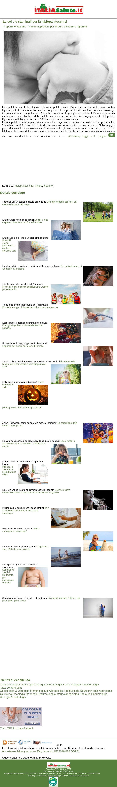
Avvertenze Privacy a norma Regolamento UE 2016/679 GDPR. (40, 751)
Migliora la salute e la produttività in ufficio (9, 471)
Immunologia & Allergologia (46, 690)
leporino (48, 185)
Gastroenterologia (11, 687)
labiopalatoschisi (24, 185)
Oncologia (19, 693)
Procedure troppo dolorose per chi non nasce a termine (30, 307)
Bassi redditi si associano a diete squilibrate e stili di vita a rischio (38, 443)
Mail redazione (107, 773)
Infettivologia (71, 690)
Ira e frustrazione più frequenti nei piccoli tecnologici (25, 510)
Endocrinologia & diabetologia (81, 684)
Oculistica (6, 693)
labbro (38, 185)
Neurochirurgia (89, 690)
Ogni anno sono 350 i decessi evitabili (25, 547)
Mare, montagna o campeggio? (20, 529)
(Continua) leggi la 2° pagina (87, 136)
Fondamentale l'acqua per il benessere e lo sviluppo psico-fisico (38, 364)
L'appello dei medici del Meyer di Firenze (22, 346)
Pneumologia (99, 693)
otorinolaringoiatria (68, 693)
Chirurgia (39, 684)
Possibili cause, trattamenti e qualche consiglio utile (9, 245)
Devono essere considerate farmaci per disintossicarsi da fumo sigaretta (36, 491)
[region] (58, 161)
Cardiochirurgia (9, 684)
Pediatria (85, 693)
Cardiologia (26, 684)
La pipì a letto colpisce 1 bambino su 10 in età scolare (25, 221)
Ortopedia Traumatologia (41, 693)
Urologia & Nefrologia (13, 697)
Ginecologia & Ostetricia (14, 690)
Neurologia (105, 690)
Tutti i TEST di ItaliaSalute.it (16, 728)
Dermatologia (54, 684)
